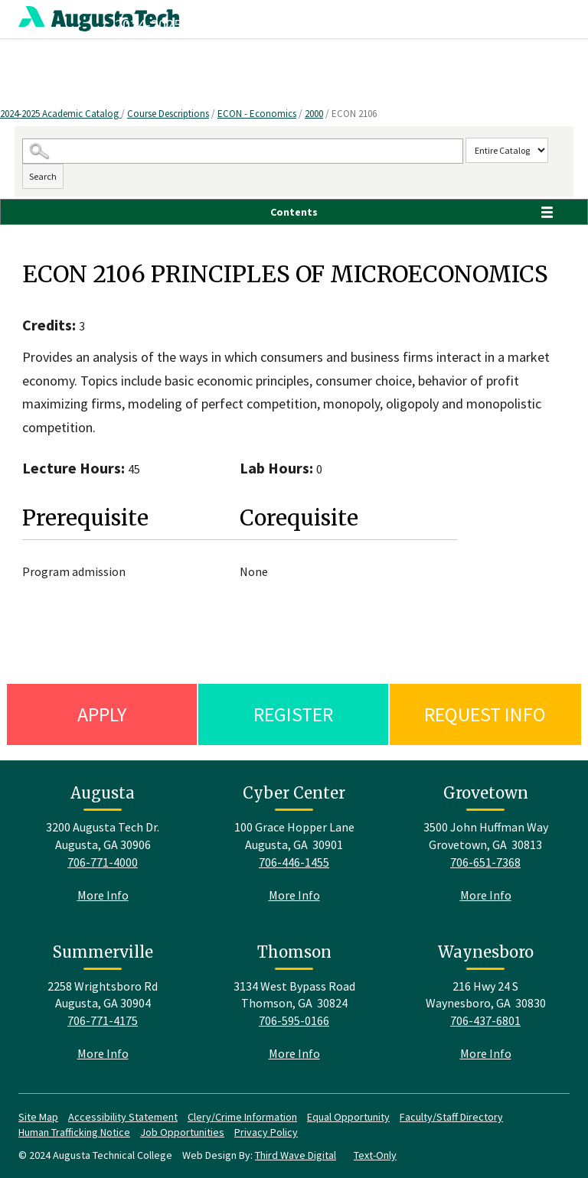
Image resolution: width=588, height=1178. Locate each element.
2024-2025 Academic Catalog (60, 113)
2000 (314, 113)
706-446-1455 (294, 862)
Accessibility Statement (123, 1117)
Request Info (485, 714)
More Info (103, 895)
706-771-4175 (102, 1020)
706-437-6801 (485, 1020)
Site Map (38, 1117)
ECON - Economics (256, 113)
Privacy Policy (266, 1132)
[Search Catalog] (242, 151)
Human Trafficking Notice (74, 1132)
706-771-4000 (102, 862)
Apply (101, 714)
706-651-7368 (485, 862)
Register (293, 714)
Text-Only (375, 1155)
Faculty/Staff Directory (451, 1117)
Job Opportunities (182, 1132)
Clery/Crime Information (242, 1117)
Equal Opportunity (348, 1117)
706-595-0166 (294, 1020)
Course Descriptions (168, 113)
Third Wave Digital (295, 1155)
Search (43, 176)
